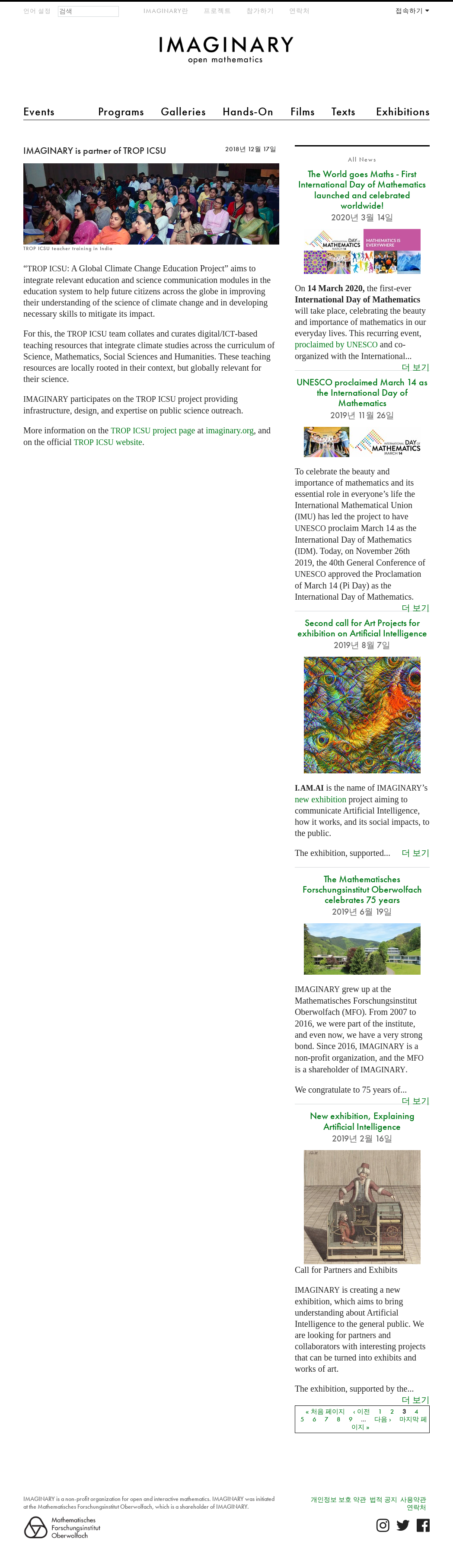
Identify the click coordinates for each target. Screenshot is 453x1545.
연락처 (299, 11)
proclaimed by (336, 344)
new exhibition (320, 799)
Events (38, 111)
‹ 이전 (361, 1411)
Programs (121, 111)
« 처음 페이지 (325, 1411)
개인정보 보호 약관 (338, 1500)
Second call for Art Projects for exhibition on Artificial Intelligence (362, 628)
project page (153, 430)
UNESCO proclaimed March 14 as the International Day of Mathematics (362, 392)
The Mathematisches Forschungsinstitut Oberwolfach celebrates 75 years (362, 889)
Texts (343, 111)
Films (302, 111)
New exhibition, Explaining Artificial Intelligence (362, 1121)
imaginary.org (230, 430)
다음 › (382, 1419)
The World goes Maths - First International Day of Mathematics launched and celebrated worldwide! (362, 189)
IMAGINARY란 (166, 11)
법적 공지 (383, 1500)
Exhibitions (403, 111)
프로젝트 (217, 11)
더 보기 (416, 367)
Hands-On (248, 111)
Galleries (183, 111)
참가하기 (260, 11)
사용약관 (413, 1500)
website (108, 442)
